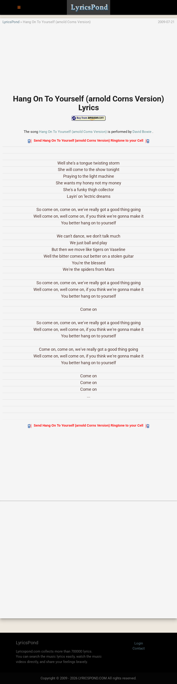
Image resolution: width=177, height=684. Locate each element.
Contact (139, 648)
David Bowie (142, 132)
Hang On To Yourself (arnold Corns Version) (73, 132)
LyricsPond (11, 22)
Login (138, 643)
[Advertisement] (88, 57)
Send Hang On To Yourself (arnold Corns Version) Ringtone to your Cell (88, 140)
